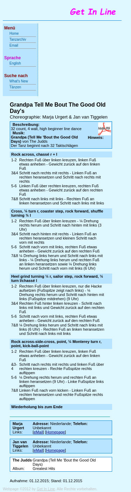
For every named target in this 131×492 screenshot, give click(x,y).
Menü (9, 28)
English (15, 63)
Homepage (55, 432)
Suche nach (16, 75)
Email (13, 45)
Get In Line (46, 489)
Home (14, 33)
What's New (19, 81)
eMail (38, 432)
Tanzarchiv (17, 39)
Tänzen (15, 87)
